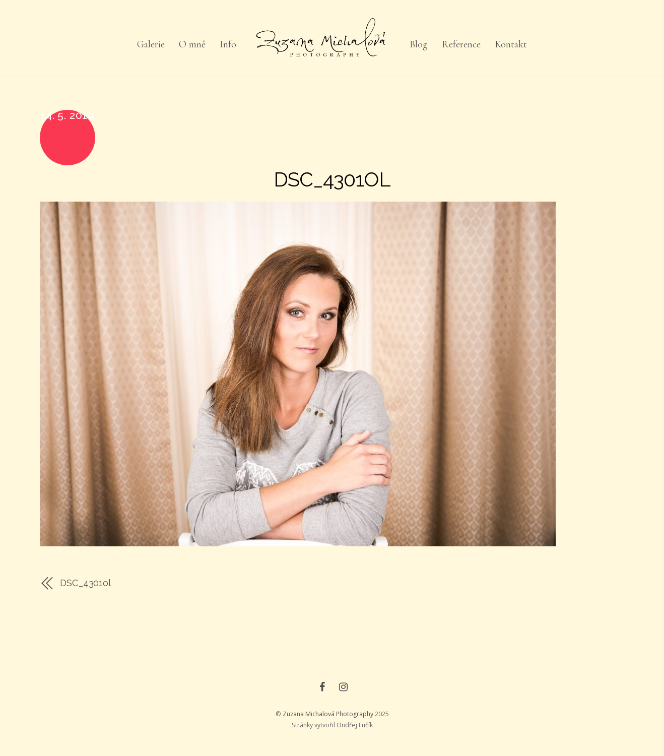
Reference (461, 44)
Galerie (151, 44)
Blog (419, 44)
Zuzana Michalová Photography (328, 714)
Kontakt (511, 44)
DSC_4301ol (332, 179)
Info (228, 44)
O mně (192, 44)
